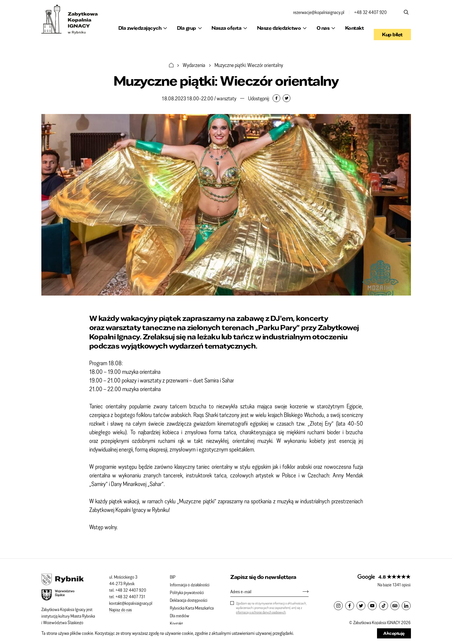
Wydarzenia (194, 65)
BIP (173, 576)
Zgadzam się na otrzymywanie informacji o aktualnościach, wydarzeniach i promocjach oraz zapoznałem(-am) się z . (271, 607)
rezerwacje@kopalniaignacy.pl (318, 12)
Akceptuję (394, 633)
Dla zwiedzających (140, 28)
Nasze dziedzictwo (279, 28)
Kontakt (354, 28)
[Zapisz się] (303, 591)
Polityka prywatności (187, 592)
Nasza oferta (226, 28)
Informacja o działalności (189, 584)
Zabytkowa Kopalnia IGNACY (69, 19)
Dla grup (186, 28)
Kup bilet (392, 28)
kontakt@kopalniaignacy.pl (130, 603)
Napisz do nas (120, 609)
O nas (323, 28)
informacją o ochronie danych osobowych (261, 612)
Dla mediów (179, 615)
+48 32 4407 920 (370, 12)
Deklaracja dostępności (188, 600)
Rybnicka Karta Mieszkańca (192, 607)
